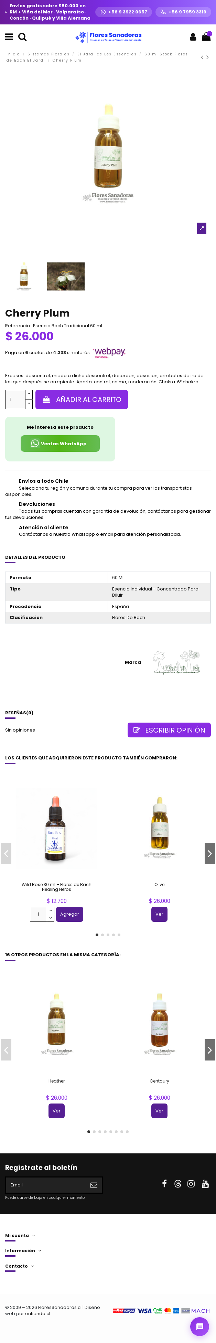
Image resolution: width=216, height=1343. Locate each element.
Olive (159, 884)
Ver (159, 914)
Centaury (159, 1081)
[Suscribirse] (94, 1185)
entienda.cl (37, 1313)
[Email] (46, 1185)
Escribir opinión (169, 730)
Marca (133, 662)
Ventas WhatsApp (58, 443)
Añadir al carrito (81, 399)
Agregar (69, 914)
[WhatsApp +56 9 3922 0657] (123, 12)
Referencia (17, 326)
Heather (56, 1081)
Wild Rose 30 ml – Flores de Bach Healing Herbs (56, 887)
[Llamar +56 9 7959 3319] (183, 12)
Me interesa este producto (60, 427)
